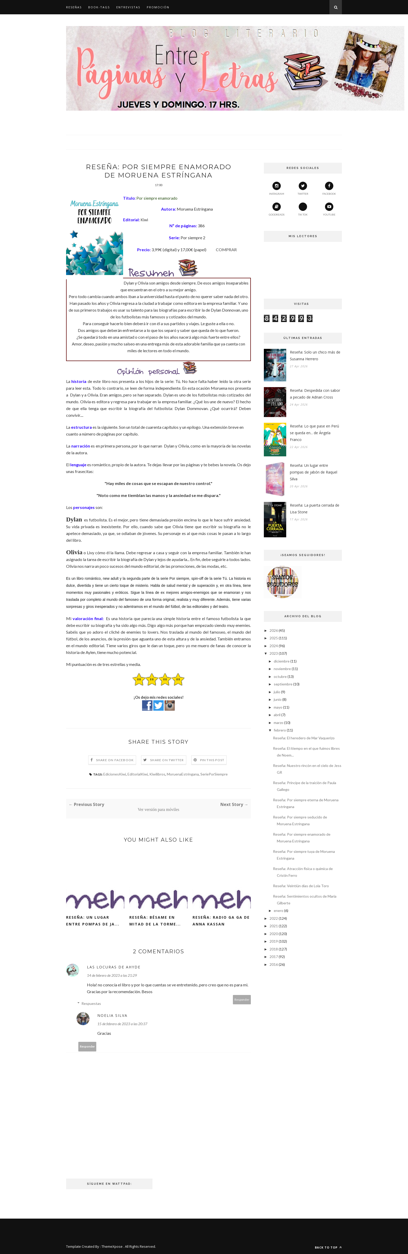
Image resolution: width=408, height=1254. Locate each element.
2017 (274, 956)
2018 (274, 949)
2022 (274, 918)
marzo (278, 722)
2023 (274, 653)
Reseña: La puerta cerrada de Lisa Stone (314, 508)
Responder (242, 999)
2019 (274, 941)
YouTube (329, 209)
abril (277, 715)
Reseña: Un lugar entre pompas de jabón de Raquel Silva (313, 472)
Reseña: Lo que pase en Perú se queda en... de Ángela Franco (314, 433)
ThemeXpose (112, 1246)
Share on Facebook (115, 760)
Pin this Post (212, 760)
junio (278, 699)
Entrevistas (128, 7)
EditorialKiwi (138, 774)
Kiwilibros (157, 774)
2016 (274, 964)
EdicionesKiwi (114, 774)
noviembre (282, 668)
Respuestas (91, 1003)
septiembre (283, 684)
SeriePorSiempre (214, 774)
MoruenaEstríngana (183, 774)
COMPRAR (226, 249)
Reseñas (74, 7)
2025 (274, 638)
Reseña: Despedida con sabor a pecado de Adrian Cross (315, 394)
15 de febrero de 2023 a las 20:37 (122, 1024)
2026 (274, 630)
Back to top (328, 1247)
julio (277, 692)
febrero (280, 730)
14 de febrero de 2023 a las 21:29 (112, 975)
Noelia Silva (112, 1015)
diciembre (282, 661)
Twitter (303, 188)
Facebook (329, 188)
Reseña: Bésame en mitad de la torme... (155, 921)
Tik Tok (303, 209)
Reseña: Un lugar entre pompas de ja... (92, 921)
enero (278, 910)
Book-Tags (99, 7)
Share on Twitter (167, 760)
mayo (278, 707)
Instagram (276, 188)
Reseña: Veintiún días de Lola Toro (301, 886)
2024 (274, 646)
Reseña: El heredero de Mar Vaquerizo (304, 738)
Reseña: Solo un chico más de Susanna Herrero (315, 355)
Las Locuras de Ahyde (114, 967)
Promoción (158, 7)
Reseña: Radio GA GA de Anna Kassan (221, 921)
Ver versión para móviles (158, 809)
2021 (274, 926)
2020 (274, 933)
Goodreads (276, 209)
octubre (280, 676)
